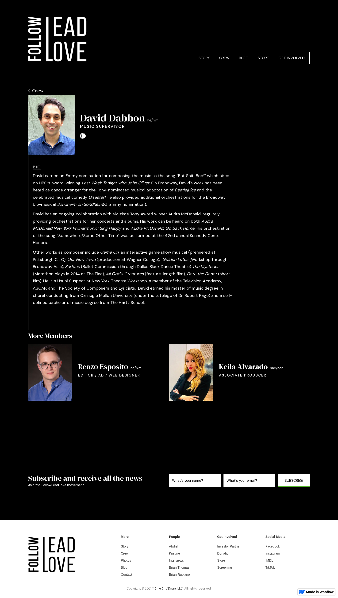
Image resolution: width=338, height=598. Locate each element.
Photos (126, 560)
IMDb (269, 560)
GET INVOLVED (291, 57)
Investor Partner (229, 546)
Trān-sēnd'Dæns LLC (167, 588)
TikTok (270, 567)
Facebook (272, 546)
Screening (224, 567)
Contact (126, 574)
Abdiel (173, 546)
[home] (111, 39)
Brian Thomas (179, 567)
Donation (223, 553)
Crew (125, 553)
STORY (204, 57)
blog (243, 57)
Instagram (272, 553)
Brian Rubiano (179, 574)
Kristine (174, 553)
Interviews (176, 560)
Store (221, 560)
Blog (124, 567)
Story (125, 546)
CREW (224, 57)
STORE (263, 57)
